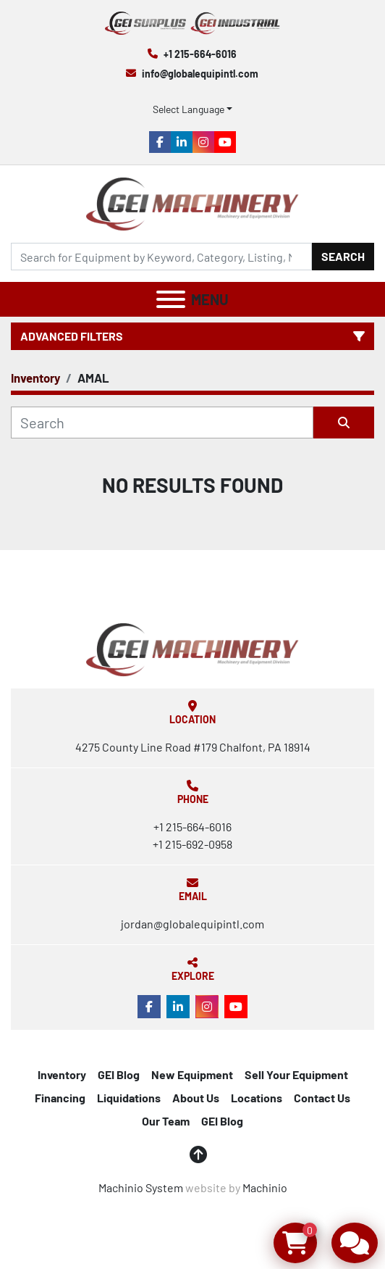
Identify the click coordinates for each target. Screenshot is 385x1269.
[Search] (161, 256)
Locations (256, 1097)
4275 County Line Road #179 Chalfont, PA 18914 (192, 747)
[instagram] (203, 142)
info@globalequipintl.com (200, 73)
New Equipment (192, 1074)
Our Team (166, 1121)
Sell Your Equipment (296, 1074)
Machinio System (140, 1187)
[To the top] (198, 1154)
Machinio (264, 1187)
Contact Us (322, 1097)
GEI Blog (119, 1074)
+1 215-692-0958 (192, 844)
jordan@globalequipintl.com (192, 924)
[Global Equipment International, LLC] (192, 648)
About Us (195, 1097)
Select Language (188, 109)
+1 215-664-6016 (200, 54)
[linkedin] (181, 142)
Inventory (62, 1074)
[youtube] (225, 142)
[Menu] (170, 299)
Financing (60, 1097)
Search (343, 256)
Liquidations (129, 1097)
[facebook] (160, 142)
